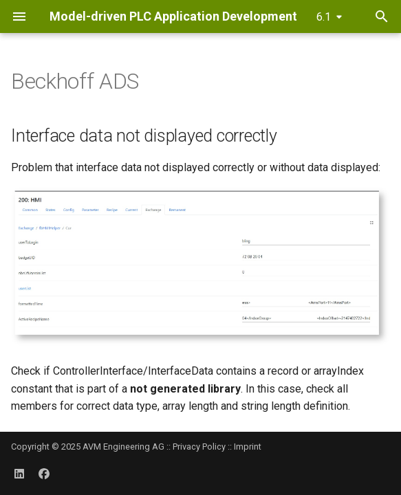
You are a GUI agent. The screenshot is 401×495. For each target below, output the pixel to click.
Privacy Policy (199, 446)
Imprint (247, 446)
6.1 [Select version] (323, 16)
